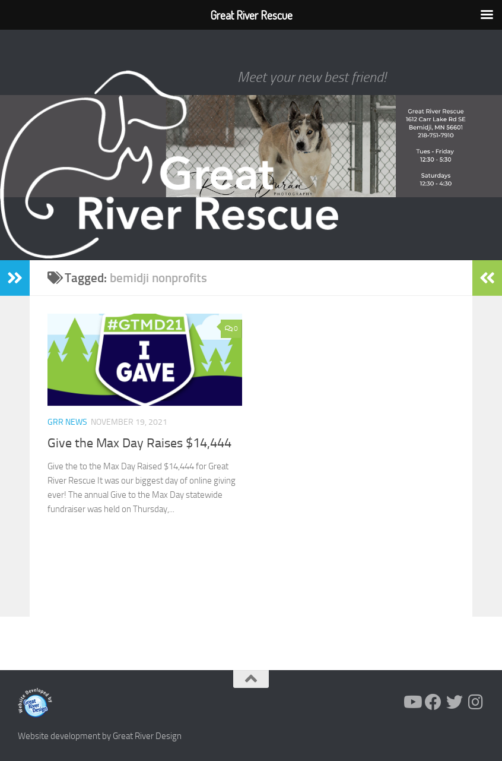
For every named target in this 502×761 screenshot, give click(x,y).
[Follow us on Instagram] (476, 702)
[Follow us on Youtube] (411, 702)
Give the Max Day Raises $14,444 (139, 443)
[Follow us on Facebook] (433, 702)
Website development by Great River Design (100, 736)
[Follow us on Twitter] (454, 702)
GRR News (67, 422)
